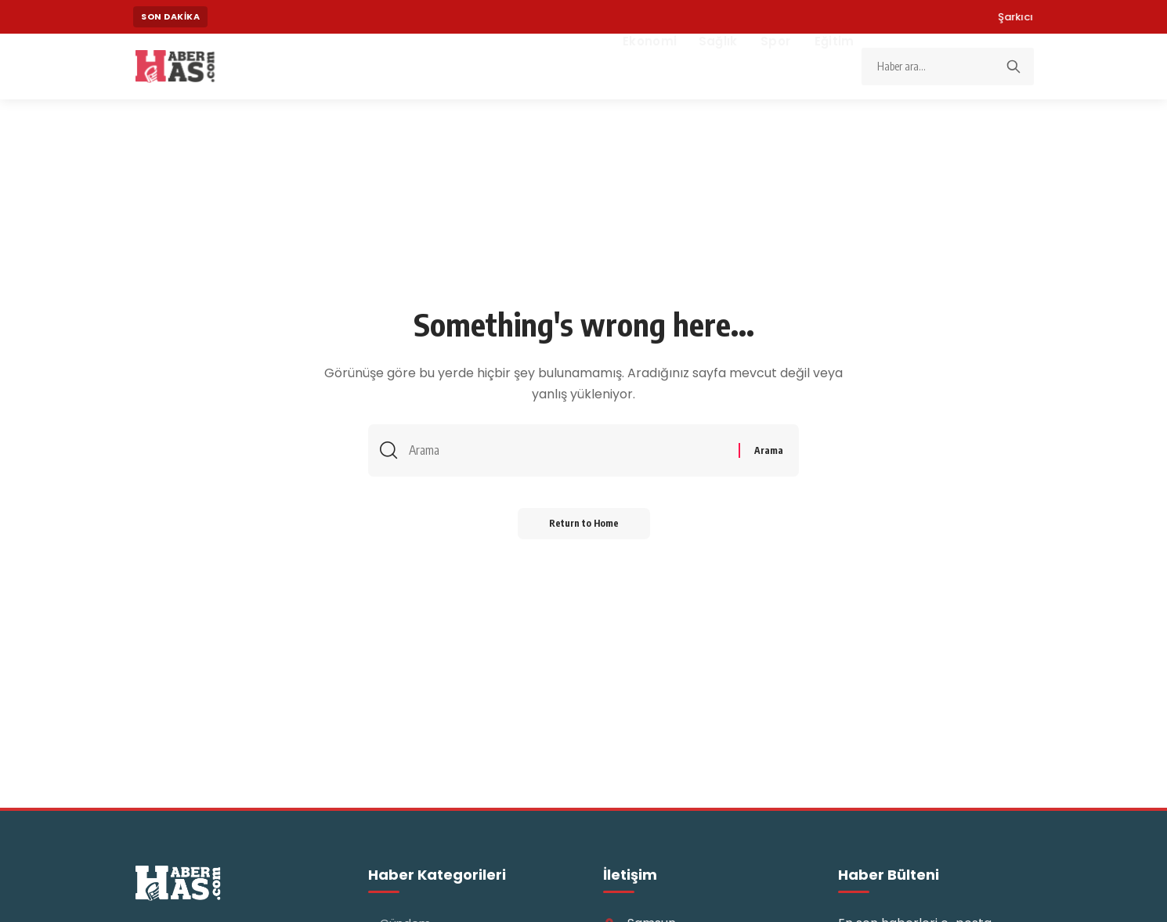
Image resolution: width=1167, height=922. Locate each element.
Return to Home (584, 523)
